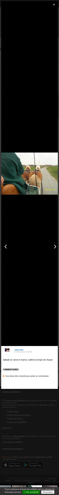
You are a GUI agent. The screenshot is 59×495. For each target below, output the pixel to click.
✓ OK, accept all (31, 492)
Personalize (48, 492)
